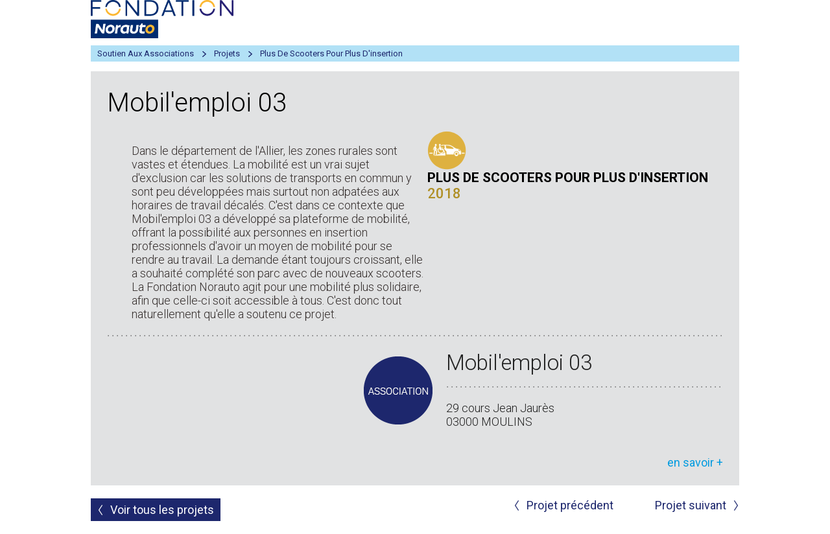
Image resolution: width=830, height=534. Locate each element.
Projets (227, 53)
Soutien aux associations (145, 53)
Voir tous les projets (162, 510)
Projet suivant (690, 505)
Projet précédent (570, 505)
